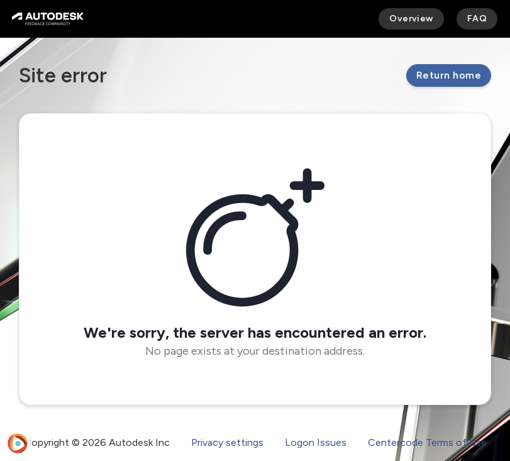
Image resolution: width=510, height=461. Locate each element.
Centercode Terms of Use (427, 442)
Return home (448, 75)
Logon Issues (315, 442)
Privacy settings (227, 442)
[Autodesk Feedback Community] (48, 19)
